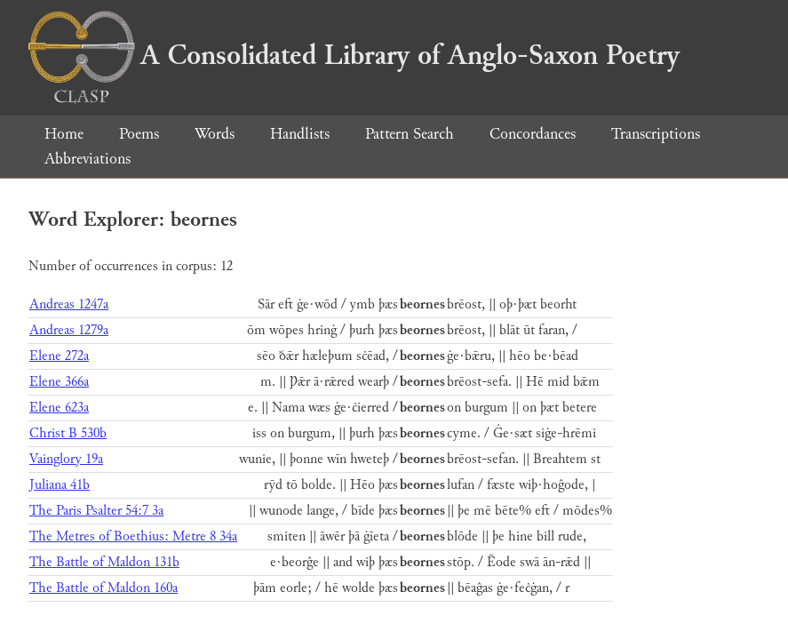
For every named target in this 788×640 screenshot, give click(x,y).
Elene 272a (59, 356)
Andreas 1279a (68, 330)
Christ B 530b (68, 433)
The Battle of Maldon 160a (103, 588)
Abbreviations (87, 159)
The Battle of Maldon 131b (104, 562)
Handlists (300, 134)
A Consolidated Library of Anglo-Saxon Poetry (354, 55)
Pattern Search (409, 134)
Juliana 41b (59, 485)
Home (64, 134)
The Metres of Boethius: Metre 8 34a (133, 536)
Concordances (533, 134)
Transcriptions (655, 134)
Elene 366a (59, 382)
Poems (139, 134)
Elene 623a (59, 407)
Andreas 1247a (68, 304)
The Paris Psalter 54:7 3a (96, 510)
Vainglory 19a (66, 459)
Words (215, 134)
